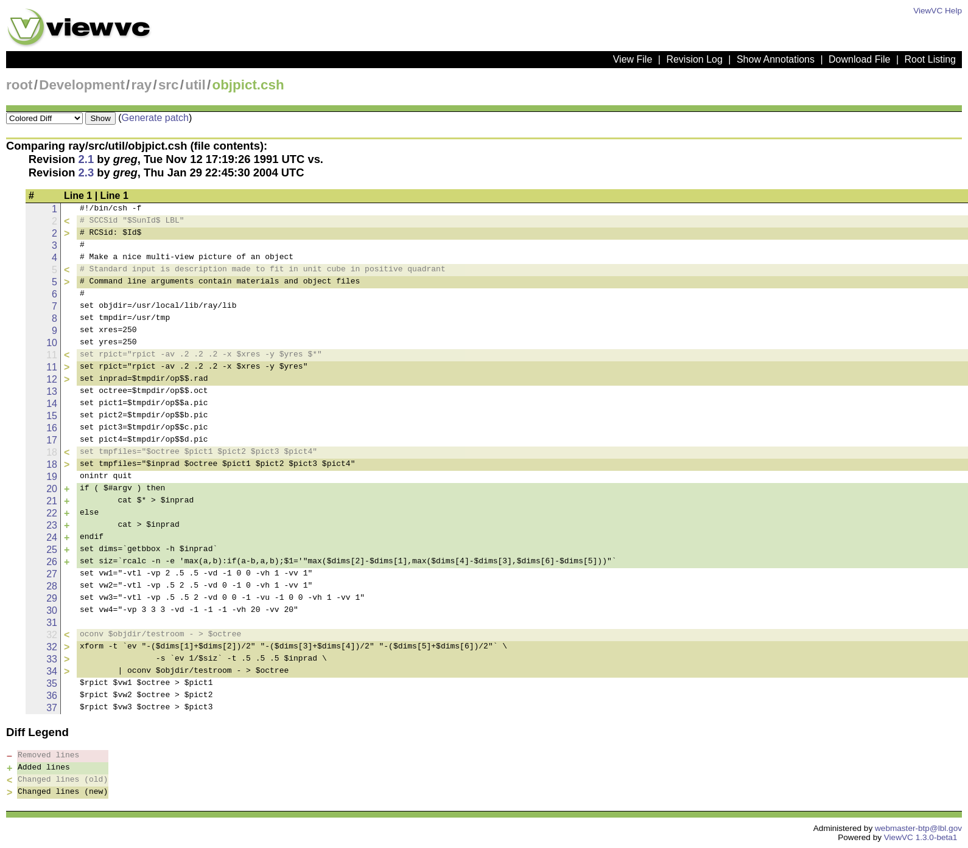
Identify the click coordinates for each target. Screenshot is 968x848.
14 (51, 403)
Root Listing (930, 59)
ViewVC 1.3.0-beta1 (921, 837)
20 (51, 489)
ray (142, 84)
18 (51, 464)
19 (51, 476)
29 (51, 598)
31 (51, 622)
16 (51, 428)
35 (51, 683)
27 (51, 574)
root (19, 84)
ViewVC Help (937, 10)
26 (51, 562)
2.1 (86, 159)
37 (51, 708)
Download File (859, 59)
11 (51, 367)
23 (51, 525)
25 (51, 549)
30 (51, 610)
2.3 (86, 172)
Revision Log (694, 59)
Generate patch (155, 118)
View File (633, 59)
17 (51, 440)
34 (51, 671)
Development (82, 84)
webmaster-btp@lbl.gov (918, 828)
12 (51, 379)
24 (51, 537)
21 (51, 501)
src (168, 84)
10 (51, 343)
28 (51, 586)
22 (51, 513)
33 (51, 659)
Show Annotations (776, 59)
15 (51, 416)
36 (51, 695)
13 (51, 391)
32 (51, 647)
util (195, 84)
